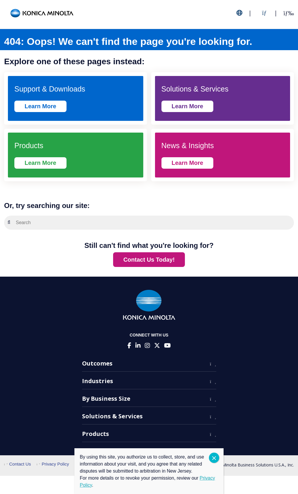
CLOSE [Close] (214, 458)
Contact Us (17, 463)
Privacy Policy (53, 463)
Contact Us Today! (149, 259)
